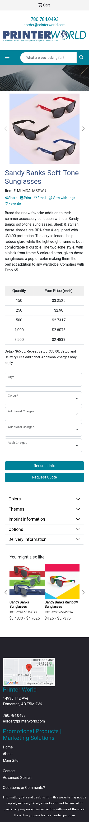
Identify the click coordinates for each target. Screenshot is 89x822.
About (8, 754)
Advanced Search (17, 777)
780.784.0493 (45, 19)
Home (8, 747)
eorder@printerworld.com (44, 25)
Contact (9, 771)
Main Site (11, 760)
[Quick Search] (48, 57)
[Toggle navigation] (7, 57)
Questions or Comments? (24, 787)
